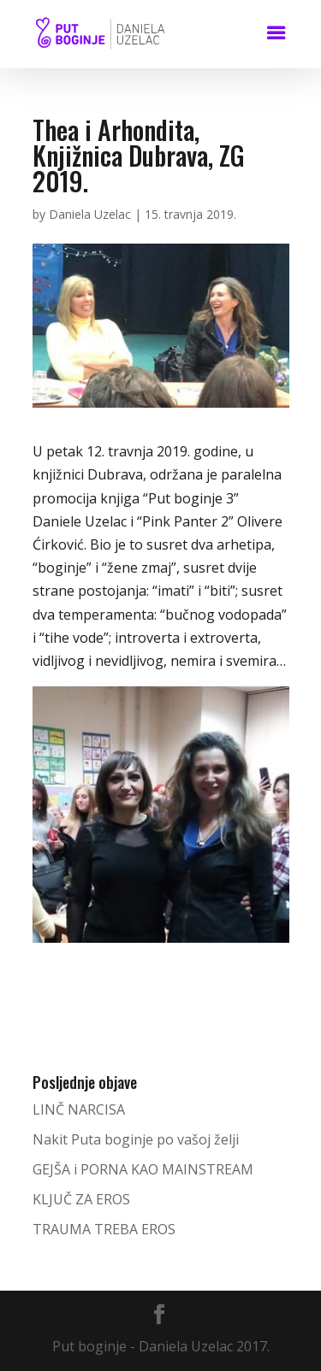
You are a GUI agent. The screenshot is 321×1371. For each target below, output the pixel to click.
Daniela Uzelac (90, 214)
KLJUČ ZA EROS (81, 1199)
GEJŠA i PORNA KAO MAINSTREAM (143, 1169)
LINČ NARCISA (79, 1109)
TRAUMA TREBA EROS (104, 1229)
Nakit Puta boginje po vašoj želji (136, 1139)
